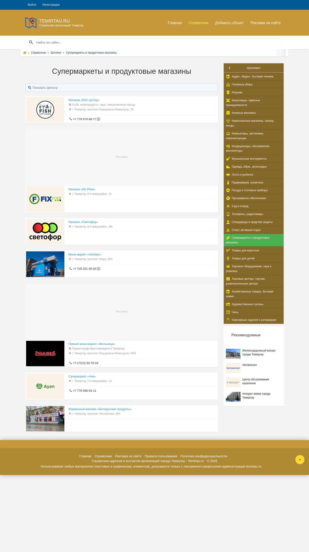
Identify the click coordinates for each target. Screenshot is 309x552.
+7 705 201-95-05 (84, 268)
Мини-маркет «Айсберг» (85, 254)
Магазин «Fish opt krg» (83, 100)
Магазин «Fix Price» (81, 189)
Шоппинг (253, 68)
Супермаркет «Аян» (82, 376)
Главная (175, 23)
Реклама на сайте (266, 23)
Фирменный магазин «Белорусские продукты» (99, 409)
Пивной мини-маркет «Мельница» (91, 344)
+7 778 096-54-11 (84, 390)
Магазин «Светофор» (83, 222)
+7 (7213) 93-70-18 (85, 363)
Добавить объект (229, 23)
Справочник (198, 23)
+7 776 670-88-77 (84, 119)
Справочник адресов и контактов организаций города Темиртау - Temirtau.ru (148, 461)
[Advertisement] (121, 153)
